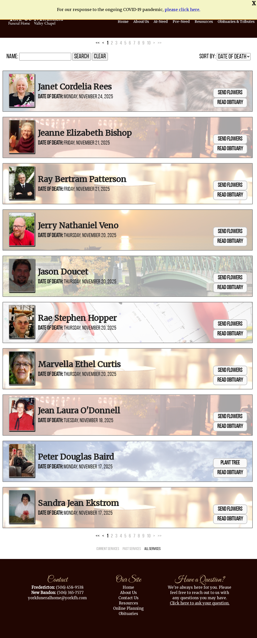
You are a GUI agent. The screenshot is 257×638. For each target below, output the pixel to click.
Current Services (107, 547)
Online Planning (128, 606)
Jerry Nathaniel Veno (78, 224)
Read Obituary (230, 101)
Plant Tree (230, 461)
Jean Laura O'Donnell (79, 409)
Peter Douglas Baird (76, 455)
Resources (128, 601)
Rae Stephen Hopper (77, 317)
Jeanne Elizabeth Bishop (85, 132)
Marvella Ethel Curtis (79, 363)
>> (160, 41)
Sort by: (207, 55)
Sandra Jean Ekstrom (78, 502)
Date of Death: (50, 95)
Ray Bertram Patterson (82, 178)
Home (128, 585)
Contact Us (128, 596)
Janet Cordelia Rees (75, 85)
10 (149, 41)
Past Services (132, 547)
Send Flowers (230, 91)
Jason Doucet (63, 270)
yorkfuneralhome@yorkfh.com (57, 596)
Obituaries (128, 611)
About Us (128, 590)
